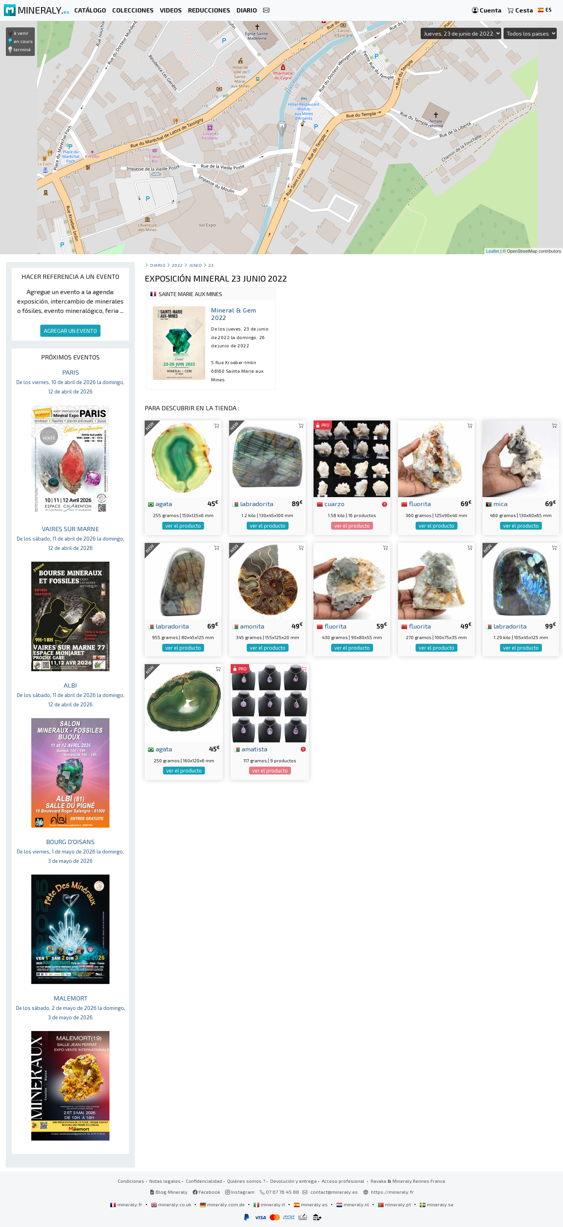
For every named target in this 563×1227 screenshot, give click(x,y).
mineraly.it (269, 1204)
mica (496, 503)
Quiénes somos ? (246, 1181)
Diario (157, 265)
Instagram (240, 1192)
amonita (248, 626)
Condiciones (131, 1181)
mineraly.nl (353, 1204)
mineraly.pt (395, 1204)
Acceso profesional (344, 1181)
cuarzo (330, 503)
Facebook (206, 1192)
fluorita (416, 503)
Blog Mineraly (169, 1192)
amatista (250, 749)
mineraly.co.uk (171, 1204)
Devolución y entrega (293, 1181)
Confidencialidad (204, 1181)
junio (195, 265)
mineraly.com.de (223, 1204)
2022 (177, 265)
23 (210, 265)
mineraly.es (311, 1204)
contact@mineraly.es (334, 1192)
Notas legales (165, 1181)
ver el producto (183, 526)
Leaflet (492, 251)
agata (160, 503)
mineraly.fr (126, 1204)
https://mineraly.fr (392, 1192)
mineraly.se (437, 1204)
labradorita (252, 503)
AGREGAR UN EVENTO (70, 330)
